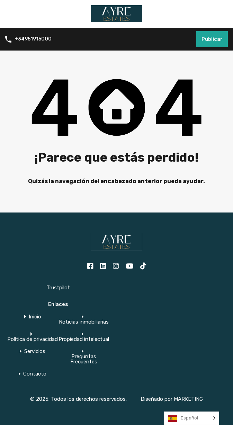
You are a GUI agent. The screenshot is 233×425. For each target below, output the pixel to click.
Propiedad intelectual (84, 339)
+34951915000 (33, 39)
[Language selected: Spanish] (191, 418)
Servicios (34, 351)
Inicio (35, 316)
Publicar (212, 39)
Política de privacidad (32, 339)
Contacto (34, 374)
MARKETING (188, 399)
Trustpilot (58, 287)
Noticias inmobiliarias (84, 322)
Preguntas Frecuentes (83, 359)
